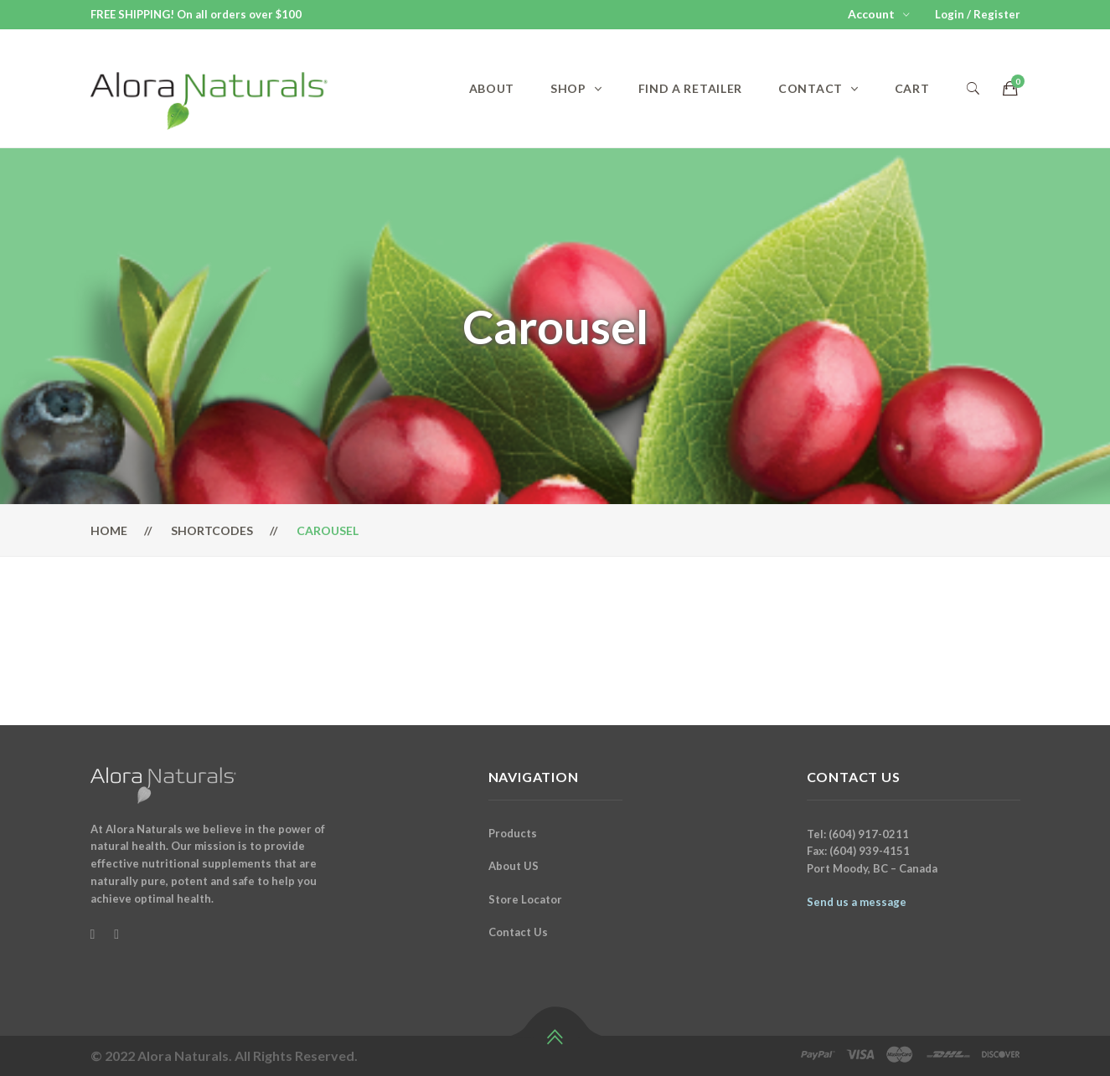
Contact (810, 88)
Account (871, 14)
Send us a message (856, 902)
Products (512, 833)
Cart (912, 88)
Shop (568, 88)
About (492, 88)
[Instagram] (116, 934)
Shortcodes (212, 530)
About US (513, 866)
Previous (78, 642)
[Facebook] (93, 934)
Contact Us (518, 932)
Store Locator (525, 899)
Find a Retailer (690, 88)
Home (108, 530)
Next (1033, 642)
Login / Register (977, 14)
